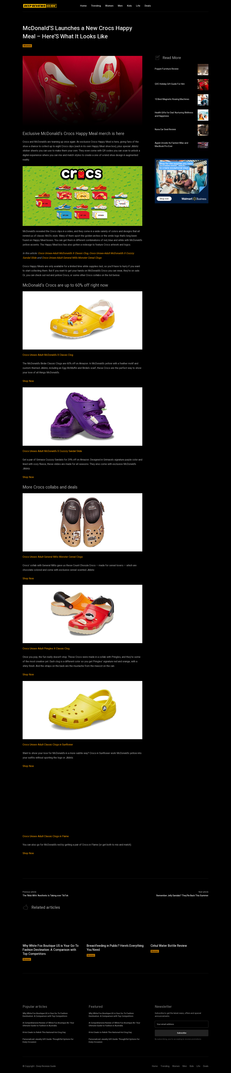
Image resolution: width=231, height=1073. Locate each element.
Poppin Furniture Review (166, 69)
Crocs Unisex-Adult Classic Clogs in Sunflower (48, 745)
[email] (181, 1024)
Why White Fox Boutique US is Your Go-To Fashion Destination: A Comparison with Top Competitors (50, 950)
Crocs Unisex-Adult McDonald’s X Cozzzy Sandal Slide (52, 451)
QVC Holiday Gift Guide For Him (170, 84)
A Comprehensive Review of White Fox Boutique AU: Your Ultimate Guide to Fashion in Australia (48, 1024)
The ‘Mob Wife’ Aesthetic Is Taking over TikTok (45, 895)
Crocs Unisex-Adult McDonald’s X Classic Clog (63, 253)
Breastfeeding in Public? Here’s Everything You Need (108, 948)
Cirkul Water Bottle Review (169, 946)
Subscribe (181, 1033)
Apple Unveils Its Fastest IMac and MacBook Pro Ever (171, 145)
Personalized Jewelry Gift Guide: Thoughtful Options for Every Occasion (48, 1041)
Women (27, 45)
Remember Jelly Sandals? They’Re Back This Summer (182, 895)
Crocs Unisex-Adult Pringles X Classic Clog (46, 648)
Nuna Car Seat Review (165, 129)
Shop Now (28, 381)
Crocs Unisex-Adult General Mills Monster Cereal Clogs (71, 258)
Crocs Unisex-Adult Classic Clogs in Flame (46, 836)
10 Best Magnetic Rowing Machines (172, 99)
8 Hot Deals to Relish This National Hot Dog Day (44, 1032)
